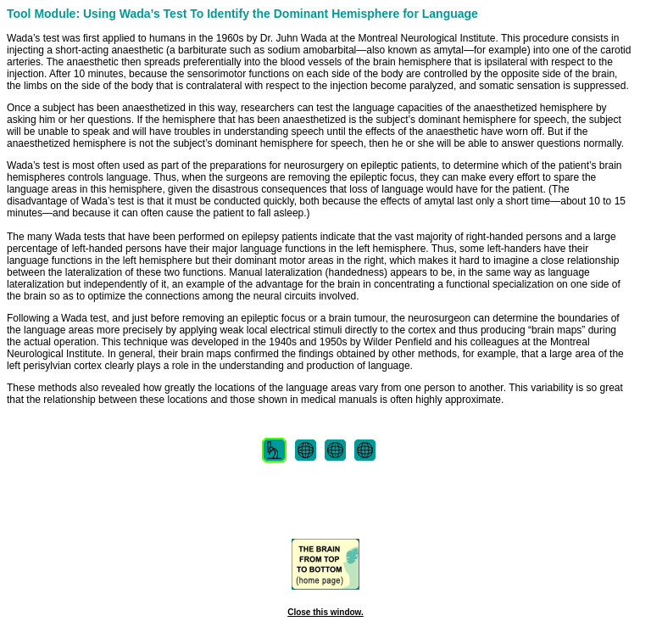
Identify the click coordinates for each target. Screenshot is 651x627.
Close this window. (325, 612)
